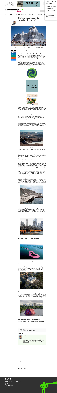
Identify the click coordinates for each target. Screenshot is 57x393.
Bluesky (13, 59)
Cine (35, 14)
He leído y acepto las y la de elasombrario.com (51, 383)
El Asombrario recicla (14, 19)
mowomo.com (13, 391)
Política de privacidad (8, 384)
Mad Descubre (46, 14)
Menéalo (13, 58)
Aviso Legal (6, 383)
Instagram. (27, 342)
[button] (15, 10)
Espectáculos (20, 14)
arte (19, 330)
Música (26, 14)
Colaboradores (7, 388)
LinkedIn (14, 54)
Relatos (51, 14)
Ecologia (6, 14)
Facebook (14, 52)
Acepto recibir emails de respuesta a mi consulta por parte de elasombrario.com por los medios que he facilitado (51, 379)
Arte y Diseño (31, 14)
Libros (16, 14)
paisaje (34, 330)
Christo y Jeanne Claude (26, 330)
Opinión (11, 14)
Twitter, (42, 341)
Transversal (40, 14)
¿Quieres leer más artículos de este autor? (29, 343)
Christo (21, 330)
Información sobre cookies (9, 385)
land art (31, 330)
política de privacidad (28, 361)
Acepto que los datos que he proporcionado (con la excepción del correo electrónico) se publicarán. (31, 363)
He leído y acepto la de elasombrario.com (28, 361)
